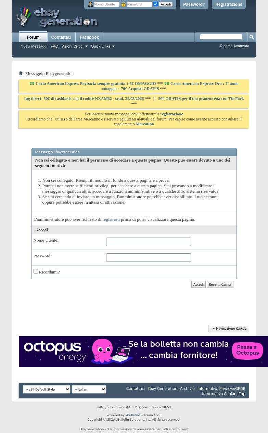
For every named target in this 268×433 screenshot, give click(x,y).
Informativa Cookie (219, 393)
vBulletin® (133, 415)
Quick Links (101, 46)
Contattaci (61, 37)
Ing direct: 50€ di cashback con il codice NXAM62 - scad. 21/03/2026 (84, 98)
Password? (194, 4)
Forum (33, 37)
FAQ (54, 46)
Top (242, 393)
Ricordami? (47, 272)
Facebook (89, 37)
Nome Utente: (46, 240)
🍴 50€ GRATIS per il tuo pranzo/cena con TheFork (198, 98)
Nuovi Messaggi (34, 46)
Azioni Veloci (72, 46)
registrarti (111, 219)
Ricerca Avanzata (234, 46)
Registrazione (228, 4)
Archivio (187, 388)
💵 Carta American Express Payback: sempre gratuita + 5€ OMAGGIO (93, 83)
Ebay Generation (162, 388)
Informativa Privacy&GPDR (221, 388)
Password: (43, 255)
